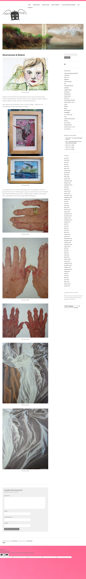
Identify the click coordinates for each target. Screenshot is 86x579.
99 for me (66, 77)
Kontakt (30, 7)
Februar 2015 (67, 283)
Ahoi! (29, 4)
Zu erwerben (67, 129)
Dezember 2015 (68, 263)
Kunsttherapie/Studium (69, 100)
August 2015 (67, 271)
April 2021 (66, 166)
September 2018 (68, 197)
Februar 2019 (67, 191)
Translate (74, 307)
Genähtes (66, 87)
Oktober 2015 (67, 267)
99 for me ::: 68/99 (69, 149)
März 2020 (66, 176)
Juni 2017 (66, 226)
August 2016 (67, 246)
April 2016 (66, 255)
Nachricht (7, 495)
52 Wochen (66, 75)
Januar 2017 (67, 236)
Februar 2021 (67, 170)
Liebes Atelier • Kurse (69, 102)
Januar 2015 (67, 285)
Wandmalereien (68, 124)
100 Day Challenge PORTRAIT (71, 73)
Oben (3, 542)
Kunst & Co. (67, 98)
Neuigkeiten (67, 112)
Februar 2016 (67, 259)
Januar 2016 (67, 261)
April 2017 (66, 230)
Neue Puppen (67, 110)
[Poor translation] (6, 555)
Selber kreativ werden (69, 118)
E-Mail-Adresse (8, 517)
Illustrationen (67, 94)
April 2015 (66, 279)
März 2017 (66, 232)
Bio (79, 4)
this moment (67, 122)
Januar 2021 (67, 172)
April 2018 (66, 205)
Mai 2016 (66, 253)
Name (6, 511)
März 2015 (66, 281)
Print (65, 116)
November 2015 (68, 265)
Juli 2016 (66, 248)
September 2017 (68, 220)
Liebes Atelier (45, 4)
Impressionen (67, 96)
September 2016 (68, 244)
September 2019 (68, 185)
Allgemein (66, 79)
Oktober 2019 (67, 183)
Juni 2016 (66, 250)
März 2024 (66, 160)
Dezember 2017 (68, 213)
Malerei (66, 106)
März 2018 (66, 207)
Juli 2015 (66, 273)
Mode (65, 108)
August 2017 (67, 222)
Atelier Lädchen (68, 81)
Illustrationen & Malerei (68, 4)
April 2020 (66, 174)
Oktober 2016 (67, 242)
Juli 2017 (66, 224)
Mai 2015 (66, 277)
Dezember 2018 (68, 195)
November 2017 (68, 216)
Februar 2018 (67, 209)
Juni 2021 (66, 162)
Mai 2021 (66, 164)
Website (6, 523)
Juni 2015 (66, 275)
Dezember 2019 (68, 180)
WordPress (15, 541)
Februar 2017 (67, 234)
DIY (65, 83)
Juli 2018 (66, 201)
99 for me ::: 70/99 (69, 145)
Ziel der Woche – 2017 (69, 127)
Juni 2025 (66, 158)
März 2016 (66, 257)
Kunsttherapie (55, 4)
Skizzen (66, 120)
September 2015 (68, 269)
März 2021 (66, 168)
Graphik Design (67, 89)
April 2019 (66, 189)
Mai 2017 (66, 228)
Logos (65, 104)
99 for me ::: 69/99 (69, 147)
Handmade (66, 92)
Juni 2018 (66, 203)
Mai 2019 (66, 187)
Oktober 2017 (67, 218)
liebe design (36, 4)
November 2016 (68, 240)
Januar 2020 (67, 178)
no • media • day (68, 114)
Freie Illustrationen (68, 85)
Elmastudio (29, 541)
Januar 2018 (67, 211)
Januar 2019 (67, 193)
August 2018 (67, 199)
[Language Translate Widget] (72, 306)
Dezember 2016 (68, 238)
